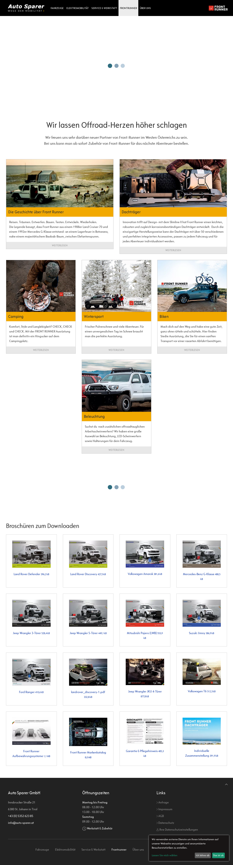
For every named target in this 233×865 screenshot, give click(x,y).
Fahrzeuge (57, 8)
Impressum (164, 809)
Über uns (145, 8)
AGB (160, 816)
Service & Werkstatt (104, 8)
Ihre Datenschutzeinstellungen (177, 829)
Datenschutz (165, 823)
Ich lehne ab (203, 855)
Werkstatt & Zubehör (99, 828)
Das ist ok (218, 855)
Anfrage (163, 802)
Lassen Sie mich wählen (164, 855)
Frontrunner (128, 8)
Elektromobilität (77, 8)
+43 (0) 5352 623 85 (20, 816)
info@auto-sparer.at (21, 823)
